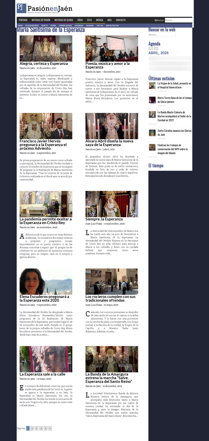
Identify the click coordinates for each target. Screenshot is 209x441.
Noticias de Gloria (64, 20)
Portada (23, 20)
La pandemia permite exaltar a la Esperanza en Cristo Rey (46, 221)
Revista (45, 25)
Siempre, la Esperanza (104, 219)
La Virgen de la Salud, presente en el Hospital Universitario (174, 85)
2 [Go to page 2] (32, 428)
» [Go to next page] (49, 428)
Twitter (99, 25)
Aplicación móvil (32, 25)
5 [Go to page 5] (45, 428)
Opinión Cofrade (65, 25)
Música (99, 20)
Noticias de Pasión (41, 20)
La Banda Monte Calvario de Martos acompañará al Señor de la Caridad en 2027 (174, 116)
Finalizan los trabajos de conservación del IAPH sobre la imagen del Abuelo (173, 149)
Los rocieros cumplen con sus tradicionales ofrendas (110, 298)
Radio (20, 25)
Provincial (79, 25)
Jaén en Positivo (112, 25)
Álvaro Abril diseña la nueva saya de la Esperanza (109, 143)
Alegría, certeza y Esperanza (44, 63)
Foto (89, 20)
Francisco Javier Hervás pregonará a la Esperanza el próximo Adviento (43, 145)
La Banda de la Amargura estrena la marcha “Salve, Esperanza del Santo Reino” (108, 378)
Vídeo (80, 20)
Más (110, 20)
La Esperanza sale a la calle (42, 374)
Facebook (90, 25)
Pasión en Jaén (45, 8)
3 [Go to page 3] (36, 428)
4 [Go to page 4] (41, 428)
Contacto (121, 20)
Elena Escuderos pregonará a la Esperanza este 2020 (44, 298)
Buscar (159, 20)
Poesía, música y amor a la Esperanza (107, 65)
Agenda (53, 25)
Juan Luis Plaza (93, 223)
